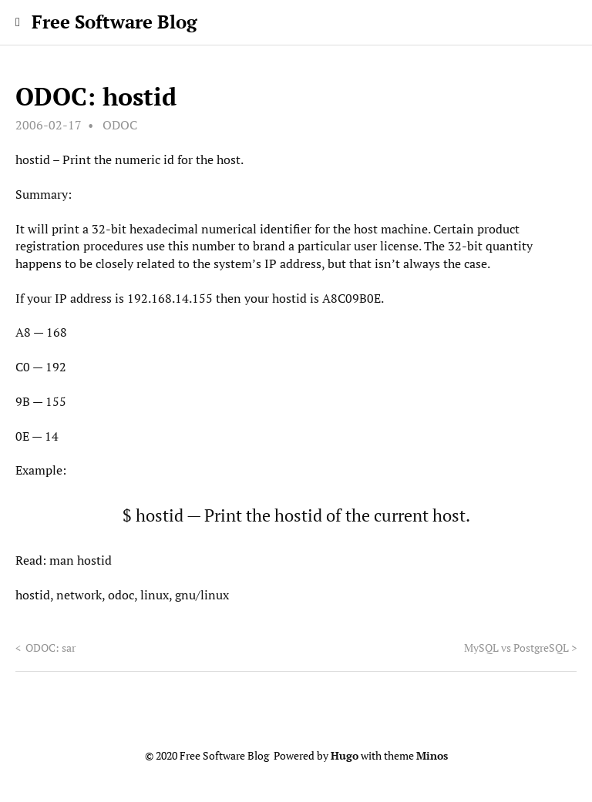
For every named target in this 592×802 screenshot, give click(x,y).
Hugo (344, 756)
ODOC (120, 124)
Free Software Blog (114, 21)
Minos (432, 756)
